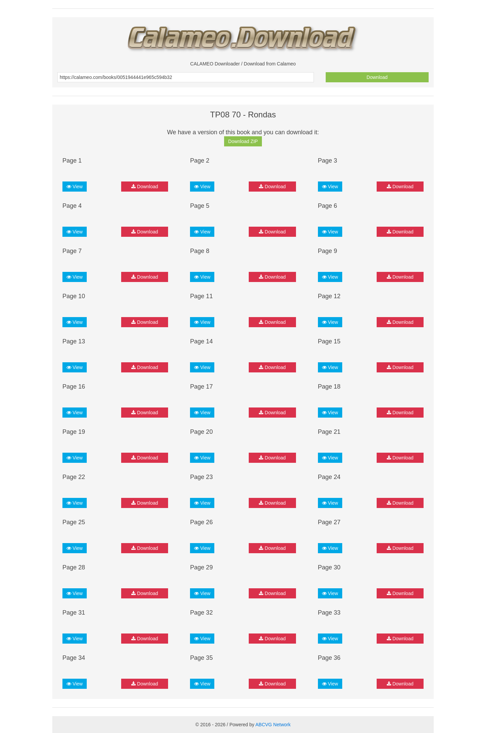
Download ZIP (243, 141)
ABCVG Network (273, 724)
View (74, 186)
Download (377, 77)
